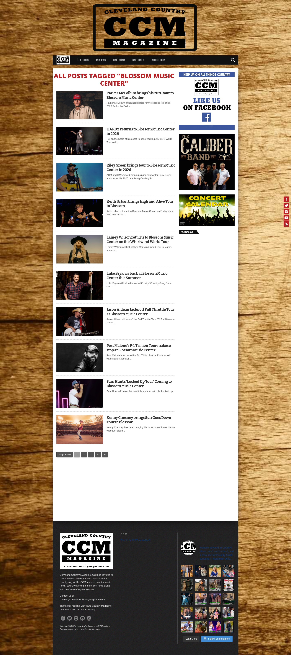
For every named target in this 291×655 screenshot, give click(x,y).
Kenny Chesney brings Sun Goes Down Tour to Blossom (139, 419)
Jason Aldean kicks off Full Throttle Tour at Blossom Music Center (140, 311)
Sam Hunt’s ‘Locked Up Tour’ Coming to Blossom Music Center (139, 383)
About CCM (158, 60)
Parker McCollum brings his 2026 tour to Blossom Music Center (140, 95)
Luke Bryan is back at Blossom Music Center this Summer (137, 275)
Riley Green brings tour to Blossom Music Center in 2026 (141, 167)
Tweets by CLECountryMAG (135, 540)
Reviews (101, 60)
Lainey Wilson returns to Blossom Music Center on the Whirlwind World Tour (140, 239)
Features (83, 60)
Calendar (119, 60)
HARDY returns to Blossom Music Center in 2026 (140, 131)
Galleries (138, 60)
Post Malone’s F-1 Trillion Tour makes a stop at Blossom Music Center (139, 347)
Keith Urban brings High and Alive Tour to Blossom (140, 203)
